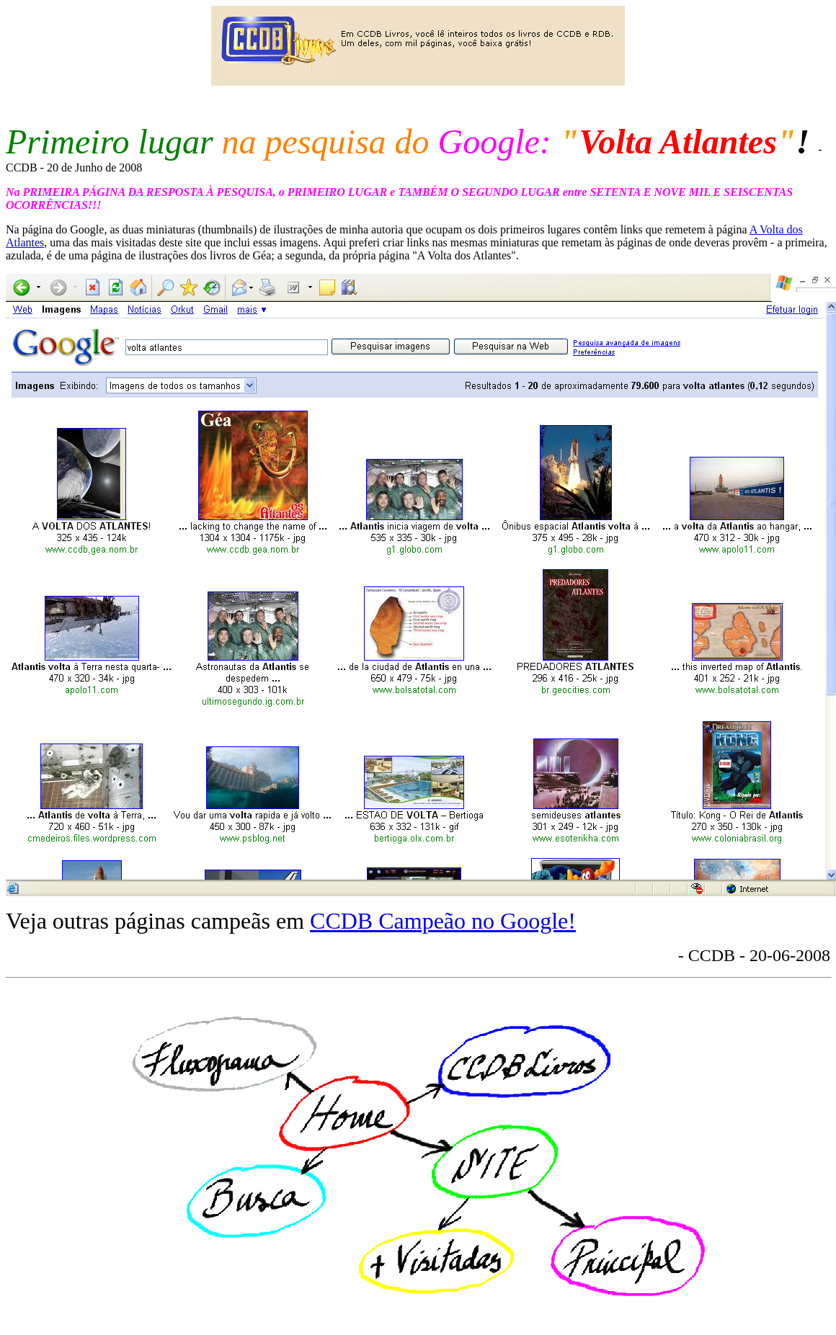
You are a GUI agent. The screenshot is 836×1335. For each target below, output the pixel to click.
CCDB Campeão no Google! (443, 921)
